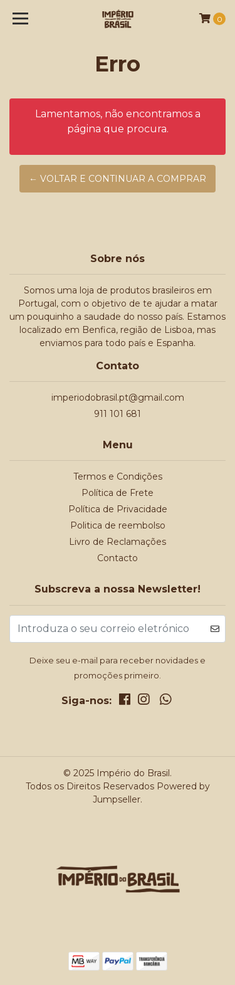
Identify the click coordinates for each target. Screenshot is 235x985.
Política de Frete (117, 492)
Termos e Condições (117, 476)
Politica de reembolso (117, 525)
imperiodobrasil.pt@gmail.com (117, 397)
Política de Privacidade (117, 509)
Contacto (117, 558)
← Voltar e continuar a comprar (117, 178)
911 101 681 (117, 413)
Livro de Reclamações (117, 541)
